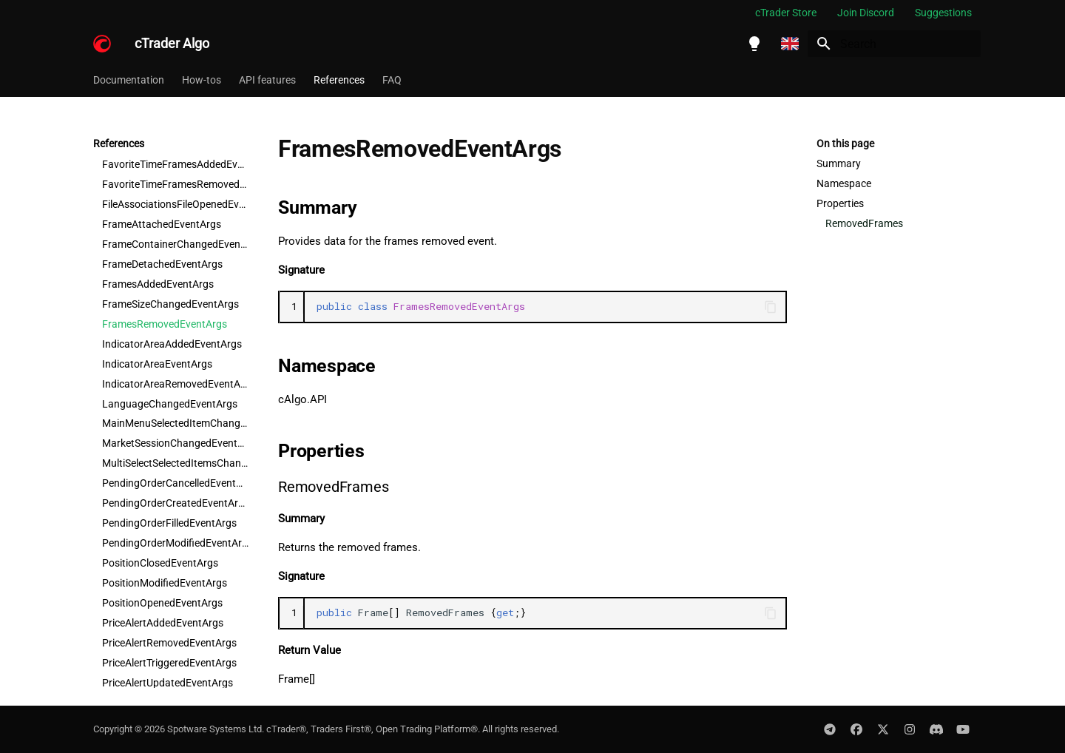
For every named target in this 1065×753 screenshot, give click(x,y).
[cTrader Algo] (102, 43)
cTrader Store (785, 12)
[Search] (894, 43)
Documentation (128, 80)
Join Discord (865, 12)
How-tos (201, 80)
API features (267, 80)
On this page (845, 143)
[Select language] (790, 43)
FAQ (392, 80)
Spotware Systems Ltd (214, 729)
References (339, 80)
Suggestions (943, 12)
